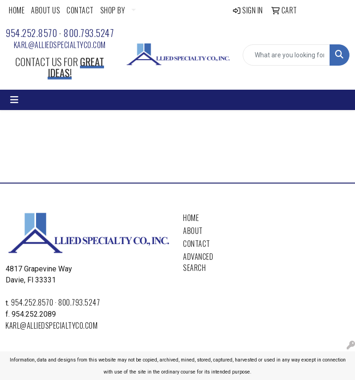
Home (191, 217)
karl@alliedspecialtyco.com (60, 44)
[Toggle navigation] (14, 99)
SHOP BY (112, 10)
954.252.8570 (31, 33)
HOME (16, 10)
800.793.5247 (88, 33)
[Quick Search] (286, 55)
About (193, 230)
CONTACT (80, 10)
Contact (196, 243)
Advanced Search (198, 262)
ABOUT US (45, 10)
